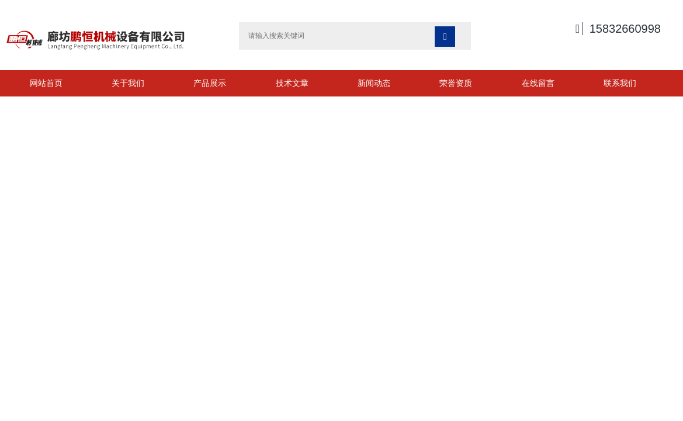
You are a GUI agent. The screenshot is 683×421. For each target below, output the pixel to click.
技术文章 (292, 83)
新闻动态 (374, 83)
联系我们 (620, 83)
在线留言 (538, 83)
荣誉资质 (455, 83)
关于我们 (128, 83)
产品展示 (209, 83)
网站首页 (46, 83)
